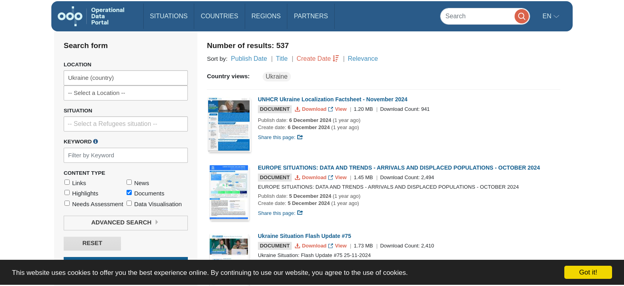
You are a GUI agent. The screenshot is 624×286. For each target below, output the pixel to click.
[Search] (485, 16)
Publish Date (249, 58)
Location (78, 65)
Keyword (81, 141)
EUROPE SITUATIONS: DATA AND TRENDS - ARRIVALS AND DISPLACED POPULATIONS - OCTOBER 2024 (399, 167)
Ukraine (277, 76)
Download (311, 109)
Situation (78, 111)
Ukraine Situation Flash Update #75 (304, 236)
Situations (169, 16)
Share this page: (280, 137)
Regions (266, 16)
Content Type (84, 173)
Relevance (363, 58)
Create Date (313, 58)
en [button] (547, 16)
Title (282, 58)
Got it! (588, 272)
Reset (92, 243)
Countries (219, 16)
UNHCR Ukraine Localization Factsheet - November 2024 (333, 99)
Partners (311, 16)
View (338, 109)
